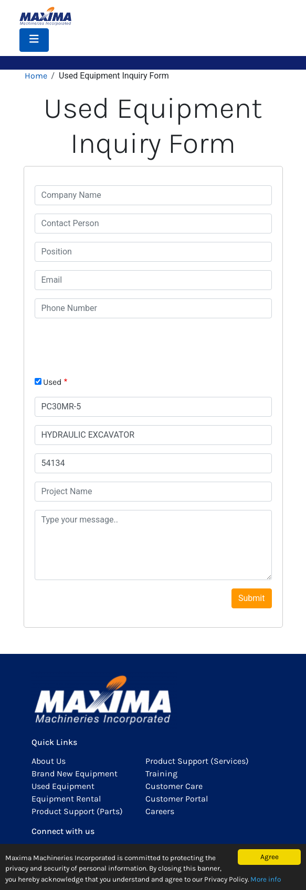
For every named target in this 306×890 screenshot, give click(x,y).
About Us (48, 761)
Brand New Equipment (74, 773)
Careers (159, 811)
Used (52, 382)
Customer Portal (176, 799)
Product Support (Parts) (77, 811)
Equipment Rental (66, 799)
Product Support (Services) (197, 761)
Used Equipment (62, 786)
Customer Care (174, 786)
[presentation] (114, 347)
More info (265, 879)
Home (36, 76)
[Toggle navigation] (34, 40)
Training (161, 773)
